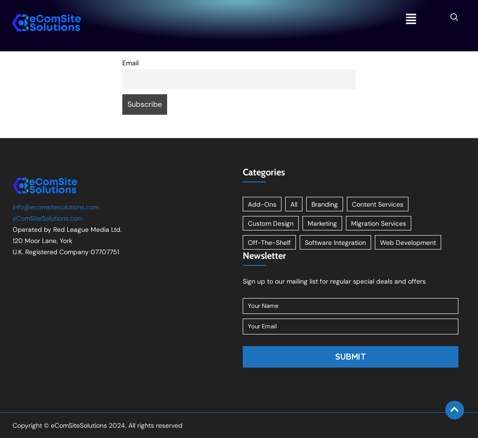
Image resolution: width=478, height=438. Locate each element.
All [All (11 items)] (293, 204)
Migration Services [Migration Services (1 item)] (378, 223)
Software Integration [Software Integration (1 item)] (335, 242)
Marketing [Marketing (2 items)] (322, 223)
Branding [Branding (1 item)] (324, 204)
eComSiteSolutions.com (48, 218)
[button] (410, 19)
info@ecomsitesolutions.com (56, 207)
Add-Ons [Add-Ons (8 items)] (262, 204)
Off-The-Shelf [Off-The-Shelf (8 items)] (269, 242)
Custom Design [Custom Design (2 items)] (271, 223)
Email (130, 63)
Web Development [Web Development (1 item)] (408, 242)
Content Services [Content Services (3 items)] (377, 204)
